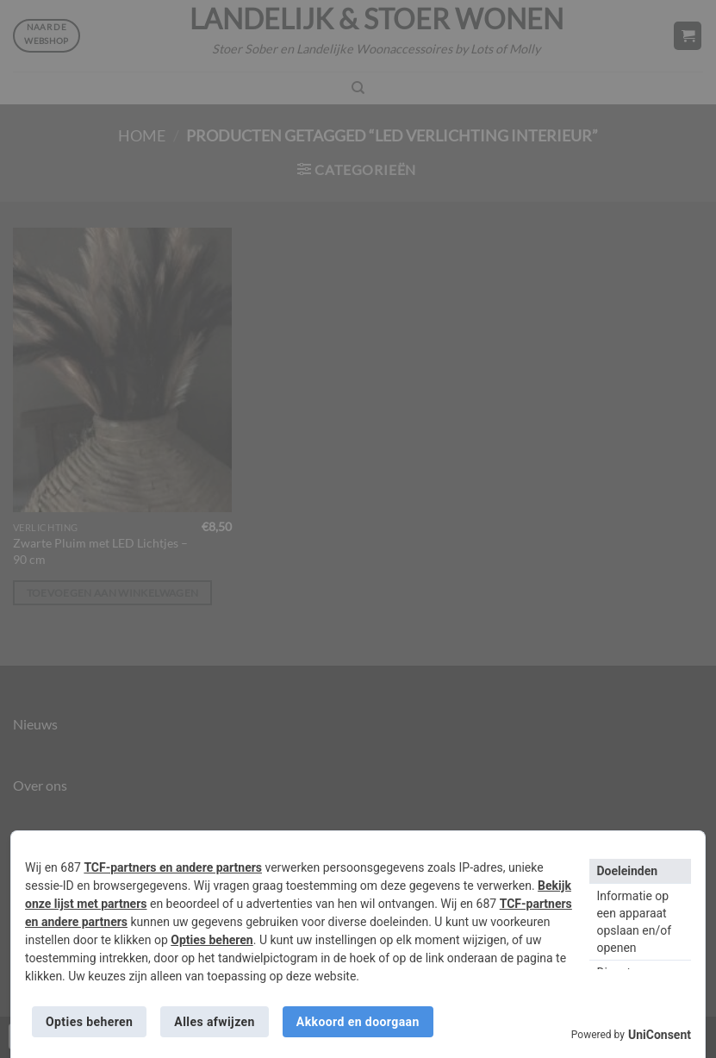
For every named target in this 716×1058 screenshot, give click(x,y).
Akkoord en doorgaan (358, 1022)
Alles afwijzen (214, 1022)
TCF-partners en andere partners (173, 867)
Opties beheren (211, 940)
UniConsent (659, 1035)
